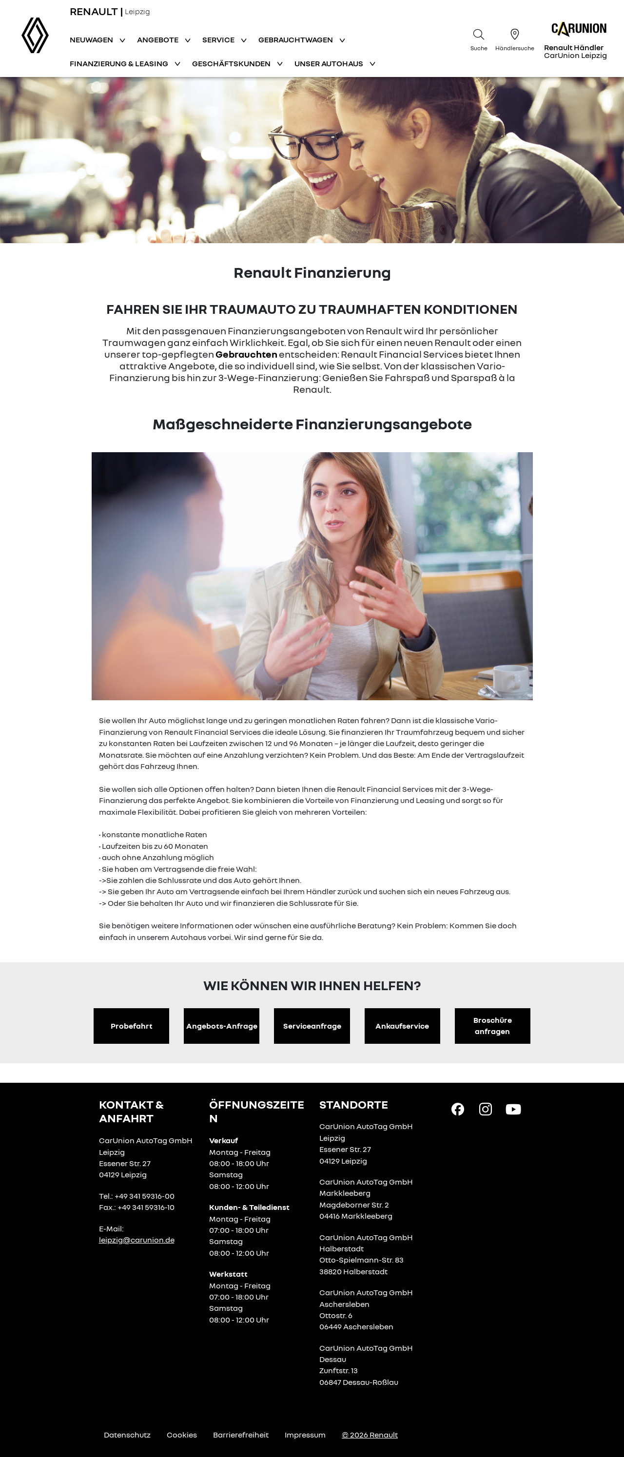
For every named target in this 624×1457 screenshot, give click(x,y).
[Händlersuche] (514, 38)
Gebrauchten (246, 354)
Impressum (305, 1434)
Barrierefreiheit (241, 1434)
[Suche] (479, 38)
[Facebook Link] (458, 1108)
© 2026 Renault (370, 1434)
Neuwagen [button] (92, 39)
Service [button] (219, 39)
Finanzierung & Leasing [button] (120, 63)
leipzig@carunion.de (137, 1240)
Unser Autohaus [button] (329, 63)
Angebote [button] (158, 39)
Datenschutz (127, 1434)
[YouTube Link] (513, 1108)
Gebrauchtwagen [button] (296, 39)
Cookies (182, 1434)
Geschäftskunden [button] (232, 63)
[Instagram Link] (485, 1108)
